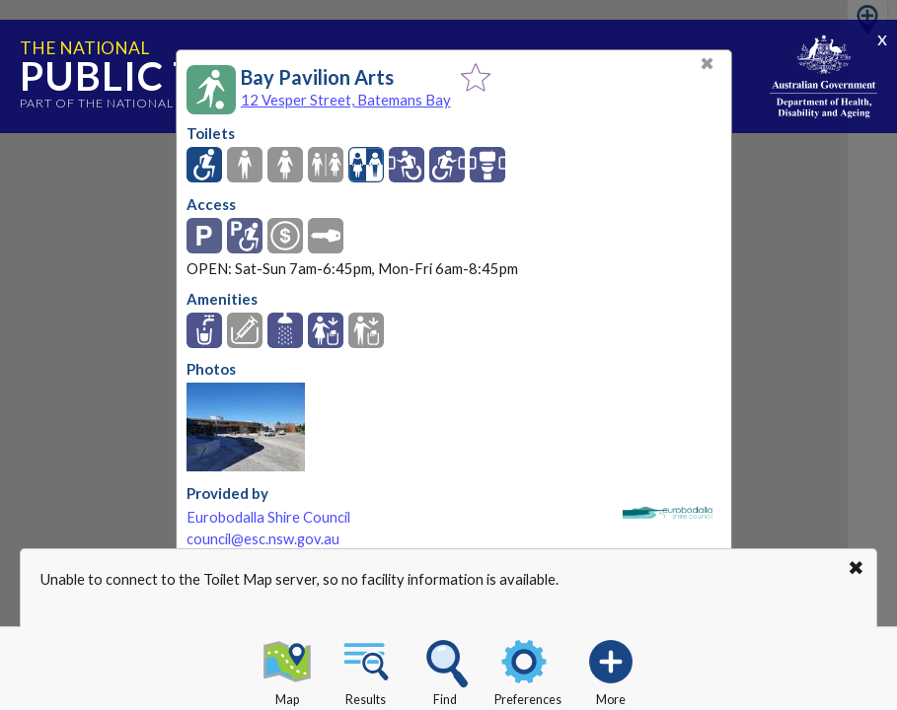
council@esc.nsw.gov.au (263, 539)
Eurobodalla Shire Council (268, 517)
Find (445, 669)
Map (287, 669)
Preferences (527, 669)
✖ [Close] (707, 63)
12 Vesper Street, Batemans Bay (346, 99)
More (610, 669)
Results (366, 669)
